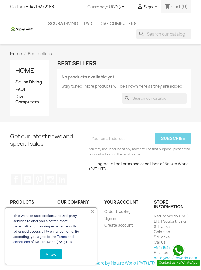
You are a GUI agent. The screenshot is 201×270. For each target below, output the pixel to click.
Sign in (110, 218)
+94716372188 (40, 6)
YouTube (27, 179)
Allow (51, 254)
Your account (121, 202)
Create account (118, 225)
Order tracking (117, 211)
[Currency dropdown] (117, 7)
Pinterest (39, 179)
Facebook (16, 179)
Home (24, 70)
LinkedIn (62, 179)
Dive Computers (118, 23)
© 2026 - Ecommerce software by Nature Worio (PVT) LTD (101, 263)
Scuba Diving (63, 23)
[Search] (163, 34)
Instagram (50, 179)
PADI (88, 23)
